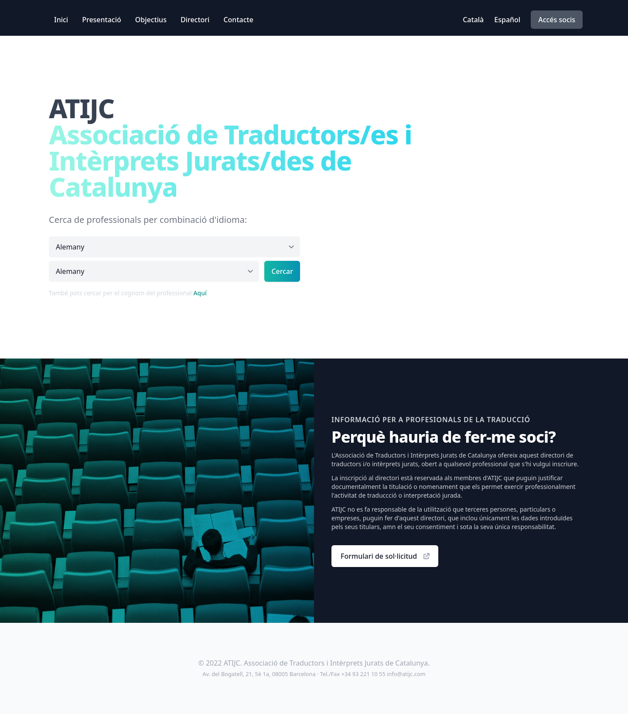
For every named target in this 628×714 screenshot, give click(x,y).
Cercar (282, 271)
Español (507, 19)
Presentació (101, 19)
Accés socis (556, 19)
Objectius (151, 19)
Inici (61, 19)
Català (473, 19)
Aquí (199, 293)
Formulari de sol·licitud (386, 556)
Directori (195, 19)
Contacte (238, 19)
